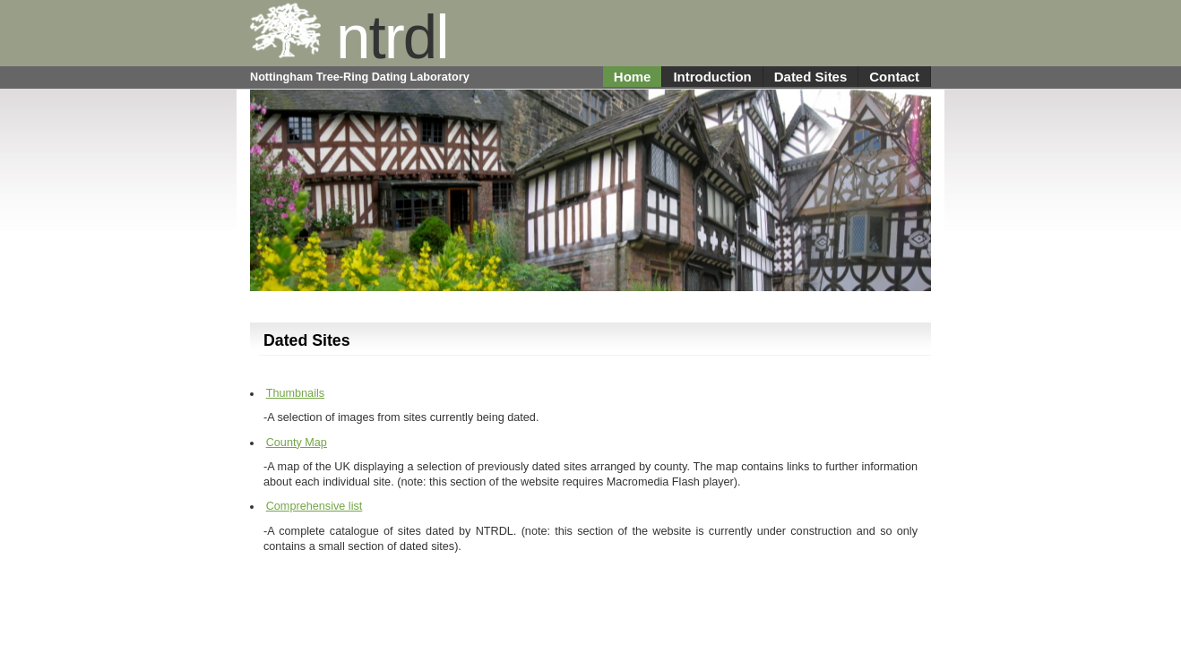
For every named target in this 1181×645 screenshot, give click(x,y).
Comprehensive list (314, 506)
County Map (296, 442)
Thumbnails (295, 393)
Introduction (712, 76)
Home (632, 76)
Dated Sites (811, 76)
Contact (894, 76)
